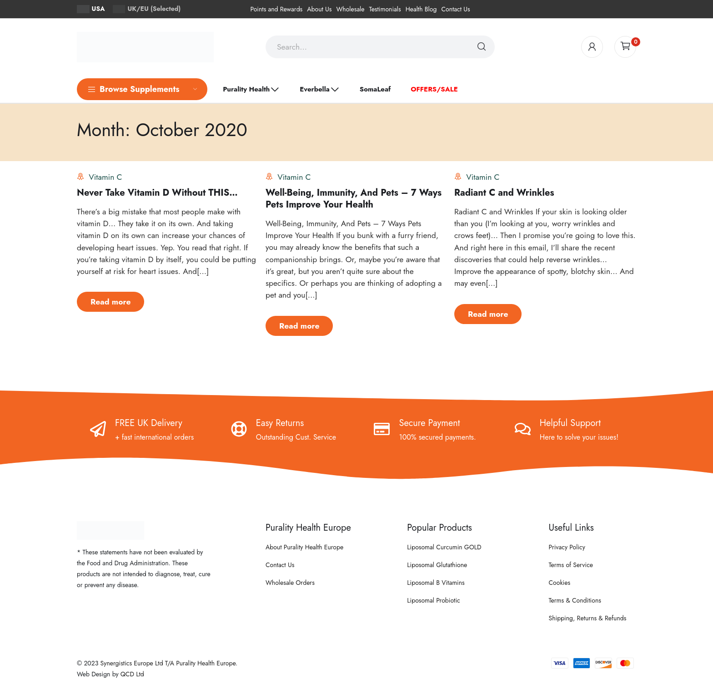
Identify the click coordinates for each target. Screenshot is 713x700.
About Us (319, 9)
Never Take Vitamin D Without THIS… (157, 192)
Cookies (560, 582)
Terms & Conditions (575, 600)
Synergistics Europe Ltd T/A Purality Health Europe (168, 663)
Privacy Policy (567, 547)
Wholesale (350, 9)
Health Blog (421, 9)
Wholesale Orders (290, 582)
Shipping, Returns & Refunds (588, 618)
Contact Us (455, 9)
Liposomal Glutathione (437, 564)
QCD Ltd (132, 674)
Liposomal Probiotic (433, 600)
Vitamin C (105, 177)
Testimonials (385, 9)
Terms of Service (571, 564)
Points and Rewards (276, 9)
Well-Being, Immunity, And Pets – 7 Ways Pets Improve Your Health (354, 198)
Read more (110, 302)
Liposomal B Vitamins (435, 582)
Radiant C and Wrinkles (504, 192)
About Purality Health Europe (304, 547)
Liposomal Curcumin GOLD (444, 547)
